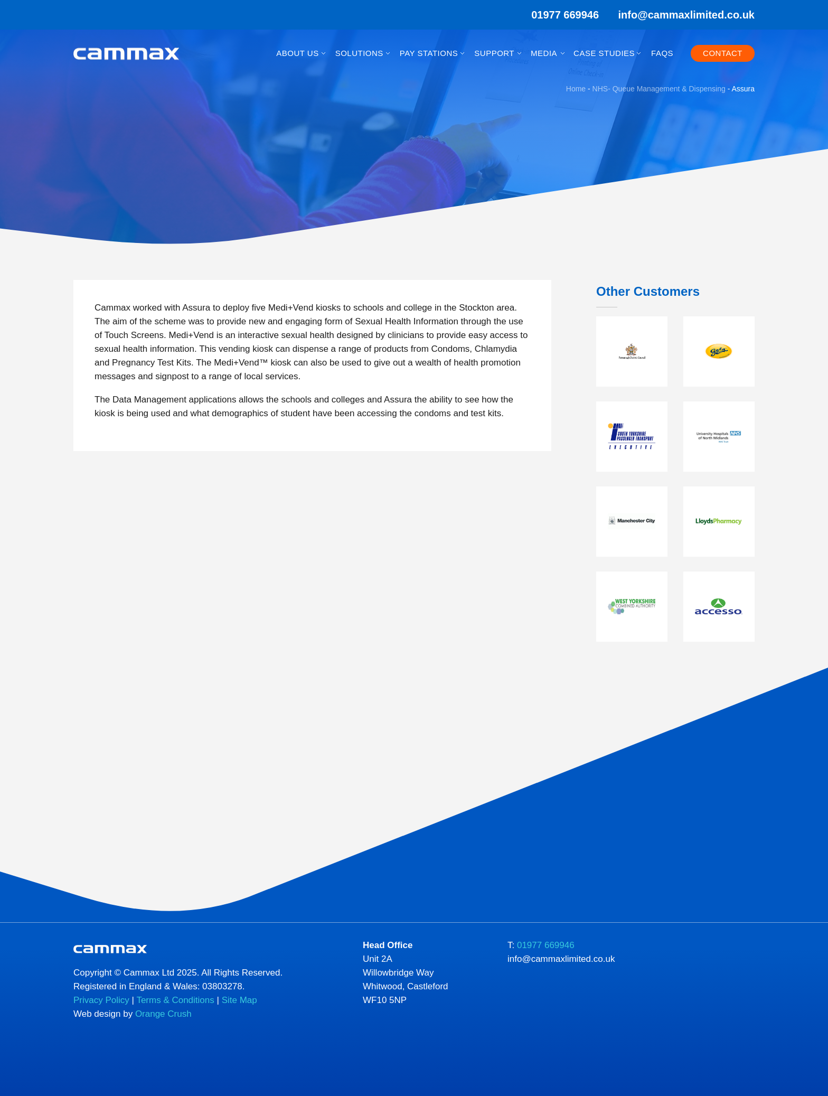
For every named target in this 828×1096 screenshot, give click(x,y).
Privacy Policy (101, 1000)
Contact (722, 53)
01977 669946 (558, 15)
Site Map (239, 1000)
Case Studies (604, 53)
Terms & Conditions (175, 1000)
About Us (297, 53)
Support (494, 53)
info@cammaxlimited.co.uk (686, 15)
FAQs (662, 53)
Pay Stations (429, 53)
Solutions (359, 53)
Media (544, 53)
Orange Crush (163, 1014)
